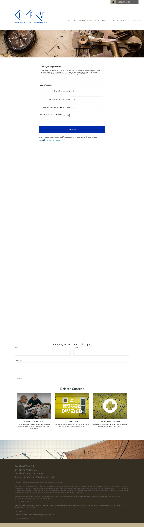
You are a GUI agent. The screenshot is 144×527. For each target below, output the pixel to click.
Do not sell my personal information (39, 498)
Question (18, 360)
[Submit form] (20, 378)
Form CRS (18, 511)
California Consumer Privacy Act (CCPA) (79, 496)
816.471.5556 (29, 476)
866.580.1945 (47, 476)
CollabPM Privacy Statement (24, 518)
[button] (79, 20)
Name (17, 348)
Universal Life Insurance (110, 421)
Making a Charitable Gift (34, 421)
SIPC (54, 505)
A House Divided (72, 421)
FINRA (51, 505)
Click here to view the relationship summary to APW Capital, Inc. (35, 515)
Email (76, 348)
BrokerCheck (59, 482)
